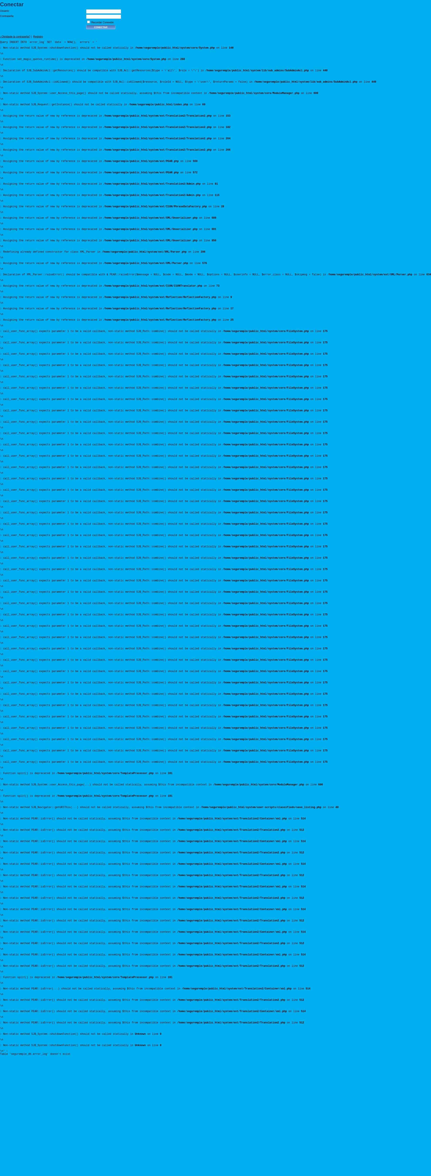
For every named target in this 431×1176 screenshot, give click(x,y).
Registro (38, 36)
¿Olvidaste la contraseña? (15, 36)
